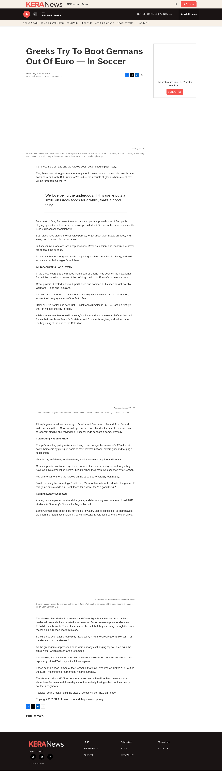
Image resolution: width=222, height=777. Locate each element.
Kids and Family (91, 755)
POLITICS (87, 29)
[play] (26, 20)
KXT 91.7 (125, 755)
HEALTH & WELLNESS (52, 29)
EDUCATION (73, 29)
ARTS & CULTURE (104, 29)
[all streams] (189, 20)
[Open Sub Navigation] (135, 29)
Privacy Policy (127, 761)
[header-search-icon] (177, 7)
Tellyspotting (126, 748)
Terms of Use (164, 748)
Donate (191, 7)
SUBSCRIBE (174, 98)
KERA (86, 748)
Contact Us (163, 755)
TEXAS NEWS (30, 29)
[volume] (35, 20)
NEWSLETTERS (125, 29)
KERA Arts (88, 761)
